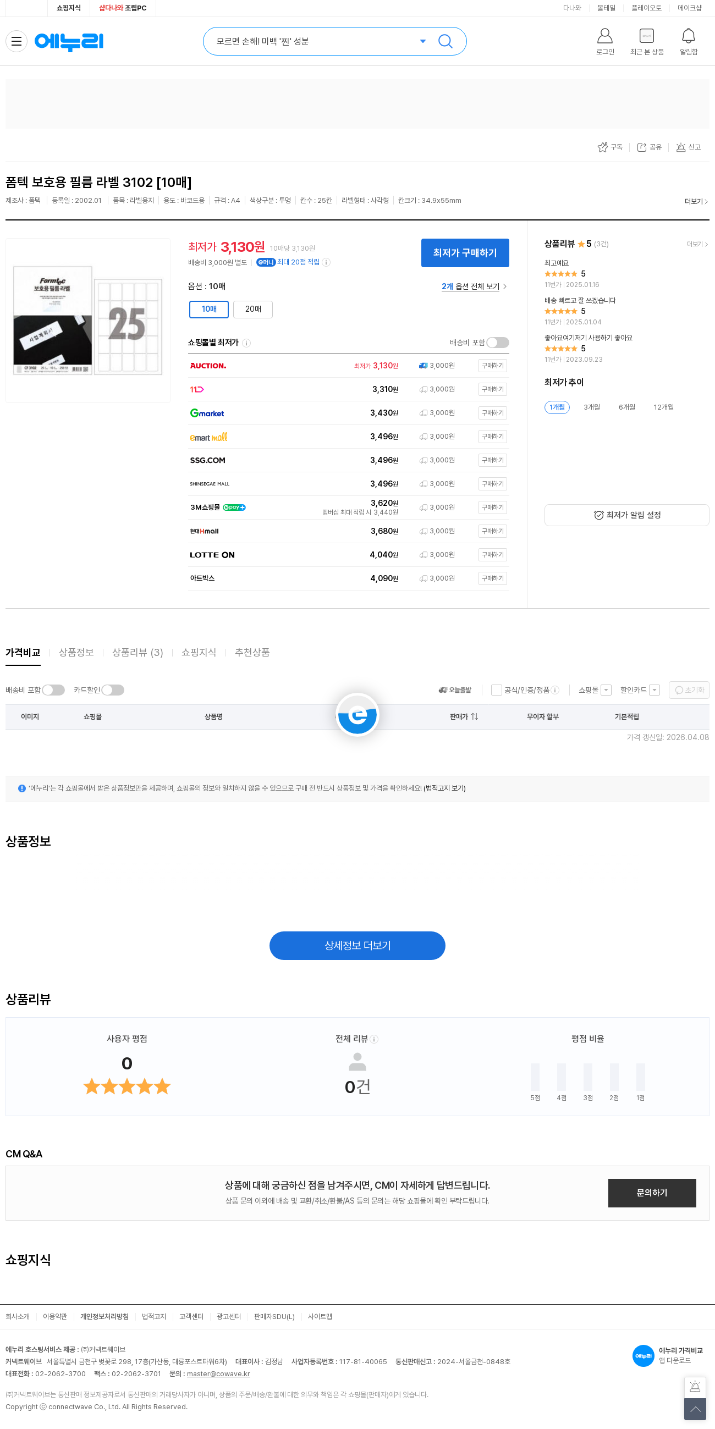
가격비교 (23, 652)
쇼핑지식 (69, 8)
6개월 (627, 407)
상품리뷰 (137, 652)
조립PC (123, 8)
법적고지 (154, 1316)
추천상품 (252, 652)
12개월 (664, 407)
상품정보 (76, 652)
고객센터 (191, 1316)
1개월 (557, 407)
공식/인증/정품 (526, 690)
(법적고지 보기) (445, 788)
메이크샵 (690, 8)
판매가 (459, 717)
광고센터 (229, 1316)
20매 (253, 309)
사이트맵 (320, 1316)
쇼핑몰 (588, 690)
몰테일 (606, 8)
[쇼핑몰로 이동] (346, 366)
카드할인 (87, 690)
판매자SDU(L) (274, 1316)
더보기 (694, 201)
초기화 (695, 690)
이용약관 (55, 1316)
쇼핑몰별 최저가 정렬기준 (246, 343)
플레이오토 (646, 8)
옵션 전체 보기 (470, 286)
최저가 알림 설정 (634, 515)
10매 (209, 309)
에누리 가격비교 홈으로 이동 (68, 41)
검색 (445, 41)
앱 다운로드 (671, 1356)
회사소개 (18, 1316)
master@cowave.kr (218, 1374)
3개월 (592, 407)
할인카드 (633, 690)
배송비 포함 (467, 342)
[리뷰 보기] (627, 274)
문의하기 (652, 1193)
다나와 (572, 8)
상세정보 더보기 (357, 945)
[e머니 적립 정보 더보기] (327, 262)
